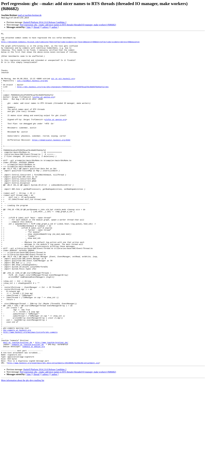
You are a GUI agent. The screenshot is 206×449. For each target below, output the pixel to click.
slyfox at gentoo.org (43, 110)
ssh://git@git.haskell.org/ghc (32, 90)
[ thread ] (36, 27)
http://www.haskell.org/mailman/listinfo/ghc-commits (30, 392)
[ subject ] (45, 27)
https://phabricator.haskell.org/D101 (51, 161)
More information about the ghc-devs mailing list (22, 446)
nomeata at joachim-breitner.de (28, 407)
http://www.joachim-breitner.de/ (51, 404)
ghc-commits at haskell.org (17, 390)
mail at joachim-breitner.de (30, 15)
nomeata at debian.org (33, 409)
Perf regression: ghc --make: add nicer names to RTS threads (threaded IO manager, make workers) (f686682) (68, 25)
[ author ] (54, 27)
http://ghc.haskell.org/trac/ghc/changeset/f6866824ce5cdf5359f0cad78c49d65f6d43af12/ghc (63, 98)
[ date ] (29, 27)
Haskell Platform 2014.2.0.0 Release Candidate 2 (44, 22)
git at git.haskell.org (63, 88)
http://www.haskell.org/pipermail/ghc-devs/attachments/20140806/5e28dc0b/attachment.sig (53, 429)
